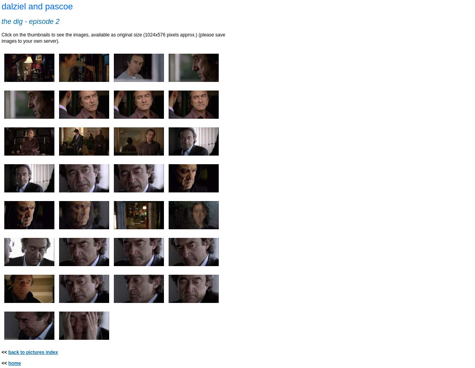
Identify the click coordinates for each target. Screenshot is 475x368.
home (14, 363)
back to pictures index (33, 352)
